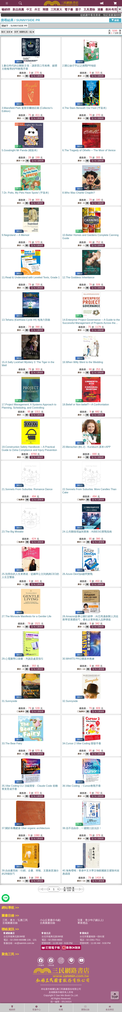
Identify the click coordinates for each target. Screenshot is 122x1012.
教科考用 (111, 9)
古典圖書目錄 (47, 923)
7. (25, 192)
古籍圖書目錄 (10, 923)
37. (26, 828)
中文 (29, 9)
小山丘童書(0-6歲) (50, 920)
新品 (18, 9)
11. (31, 277)
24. (87, 531)
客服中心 (36, 1008)
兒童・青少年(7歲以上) (91, 920)
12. (78, 277)
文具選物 (89, 9)
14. (91, 322)
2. (79, 65)
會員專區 (110, 1008)
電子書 (68, 9)
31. (9, 701)
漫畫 (100, 9)
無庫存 (20, 499)
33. (12, 743)
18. (85, 404)
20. (86, 447)
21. (27, 489)
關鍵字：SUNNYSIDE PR (14, 25)
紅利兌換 (19, 124)
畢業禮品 (83, 923)
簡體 (45, 9)
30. (78, 658)
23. (13, 531)
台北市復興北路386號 (14, 936)
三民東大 (56, 9)
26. (77, 574)
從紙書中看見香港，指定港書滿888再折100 (106, 15)
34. (81, 743)
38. (82, 828)
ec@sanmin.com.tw (24, 943)
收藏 (61, 1008)
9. (15, 235)
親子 (78, 9)
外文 (37, 9)
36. (81, 785)
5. (19, 150)
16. (82, 362)
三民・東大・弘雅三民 (15, 920)
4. (84, 108)
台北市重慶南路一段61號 (92, 936)
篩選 (115, 20)
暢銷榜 (6, 9)
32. (70, 701)
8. (78, 192)
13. (26, 319)
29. (22, 658)
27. (26, 616)
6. (89, 150)
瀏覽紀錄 (85, 1008)
